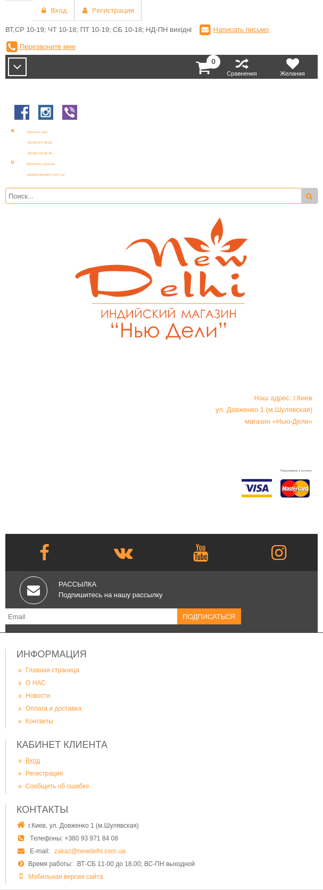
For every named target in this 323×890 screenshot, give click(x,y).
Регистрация (39, 773)
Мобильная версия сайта (65, 876)
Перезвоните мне (48, 47)
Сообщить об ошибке (52, 785)
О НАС (31, 682)
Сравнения (242, 67)
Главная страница (47, 669)
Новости (33, 695)
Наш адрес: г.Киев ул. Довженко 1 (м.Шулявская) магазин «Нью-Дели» (264, 409)
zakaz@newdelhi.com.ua (90, 851)
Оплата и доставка (48, 708)
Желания (292, 67)
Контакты (34, 721)
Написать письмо (241, 30)
